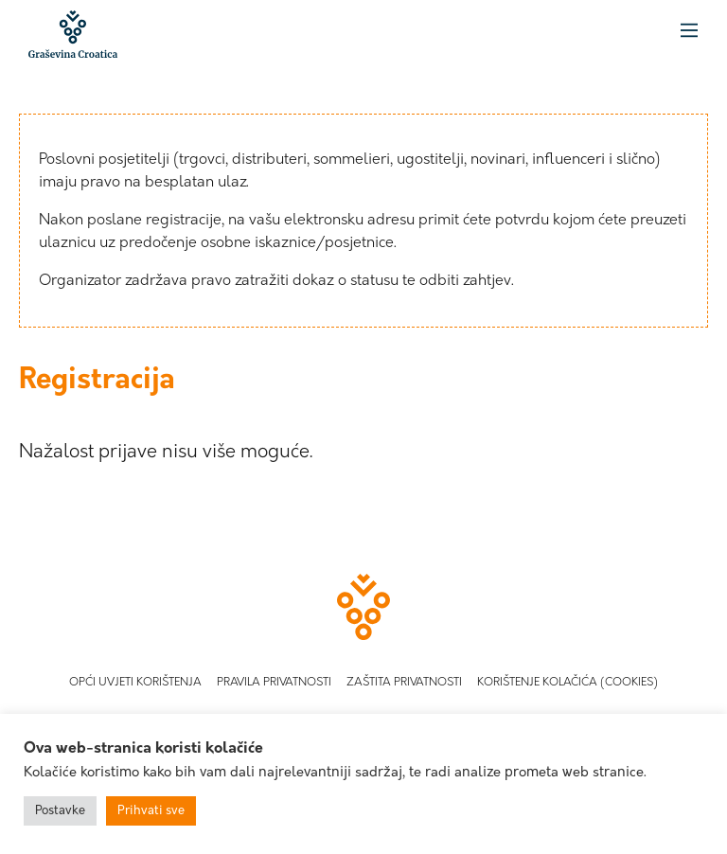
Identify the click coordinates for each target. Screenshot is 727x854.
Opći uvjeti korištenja (135, 682)
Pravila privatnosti (274, 682)
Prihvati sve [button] (151, 811)
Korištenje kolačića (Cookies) (567, 682)
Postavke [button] (60, 811)
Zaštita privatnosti (404, 682)
